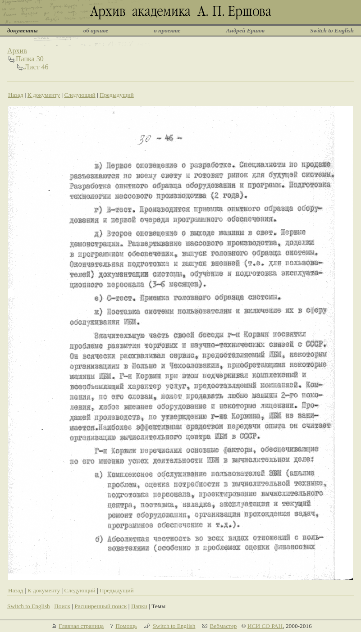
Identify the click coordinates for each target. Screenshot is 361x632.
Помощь (126, 626)
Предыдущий (117, 94)
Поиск (62, 606)
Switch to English (332, 30)
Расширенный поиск (100, 606)
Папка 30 (30, 59)
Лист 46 (36, 67)
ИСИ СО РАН (265, 626)
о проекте (167, 30)
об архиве (96, 30)
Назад (15, 94)
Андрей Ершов (245, 30)
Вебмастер (223, 626)
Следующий (79, 94)
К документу (43, 94)
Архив (17, 51)
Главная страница (81, 626)
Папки (139, 606)
